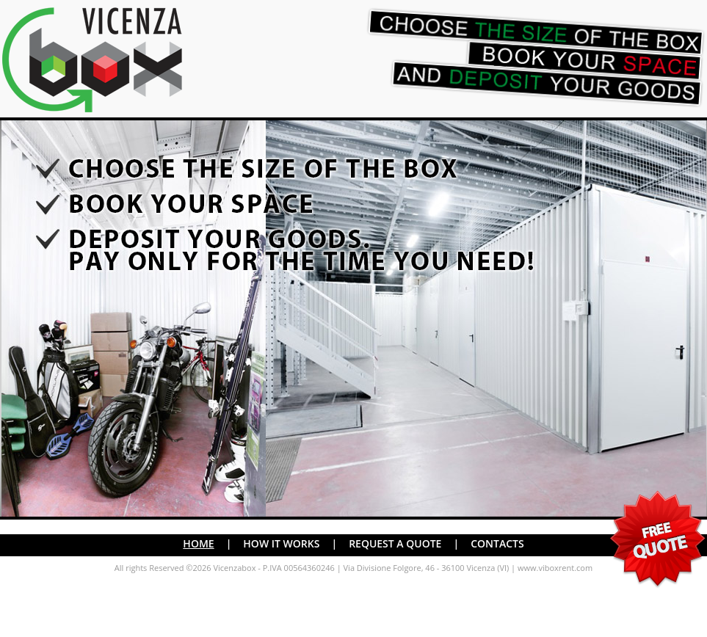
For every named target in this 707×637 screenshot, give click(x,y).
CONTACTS (497, 543)
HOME (198, 543)
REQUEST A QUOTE (395, 543)
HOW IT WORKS (281, 543)
